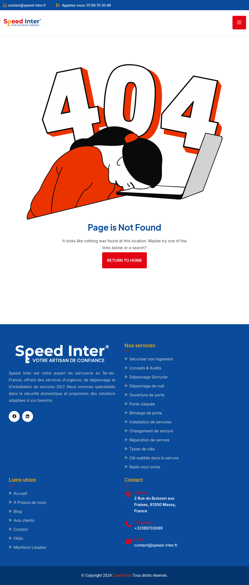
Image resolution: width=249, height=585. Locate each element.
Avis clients (24, 520)
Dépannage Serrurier (148, 377)
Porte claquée (142, 404)
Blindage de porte (145, 412)
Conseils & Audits (145, 368)
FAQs (18, 538)
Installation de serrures (150, 421)
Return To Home (124, 260)
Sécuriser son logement (151, 359)
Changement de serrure (151, 430)
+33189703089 (148, 528)
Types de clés (142, 448)
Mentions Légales (30, 547)
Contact (21, 529)
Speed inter (122, 575)
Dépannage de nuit (146, 386)
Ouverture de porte (146, 395)
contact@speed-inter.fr (27, 5)
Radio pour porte (144, 466)
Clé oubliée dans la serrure (153, 457)
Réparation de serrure (149, 439)
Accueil (20, 493)
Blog (18, 511)
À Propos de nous (30, 502)
